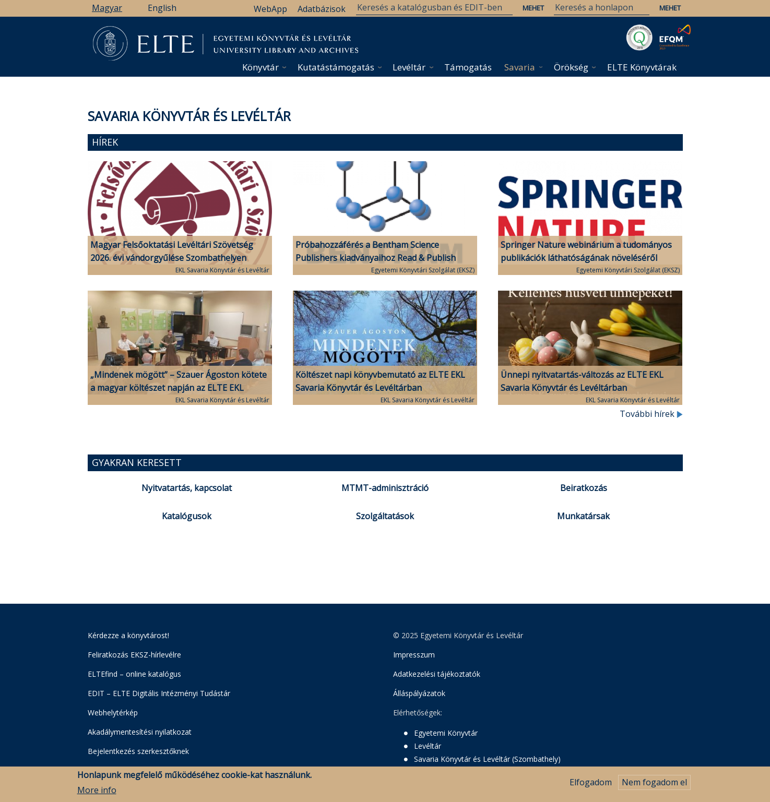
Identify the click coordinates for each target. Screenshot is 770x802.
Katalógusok (186, 516)
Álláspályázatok (419, 693)
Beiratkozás (583, 488)
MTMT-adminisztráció (385, 488)
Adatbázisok (322, 9)
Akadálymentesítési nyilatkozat (140, 732)
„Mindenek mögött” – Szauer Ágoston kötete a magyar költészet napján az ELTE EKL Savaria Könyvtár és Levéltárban (178, 387)
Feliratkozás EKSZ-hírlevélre (134, 655)
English (162, 8)
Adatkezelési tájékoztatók (436, 674)
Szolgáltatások (385, 516)
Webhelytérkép (113, 712)
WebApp (270, 9)
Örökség (571, 67)
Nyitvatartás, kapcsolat (186, 488)
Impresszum (414, 655)
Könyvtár (260, 67)
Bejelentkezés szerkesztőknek (138, 751)
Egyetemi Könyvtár (446, 733)
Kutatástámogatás (336, 67)
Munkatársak (583, 516)
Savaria (519, 67)
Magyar (107, 8)
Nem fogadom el (654, 782)
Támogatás (468, 67)
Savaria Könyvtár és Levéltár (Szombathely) (487, 759)
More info (96, 790)
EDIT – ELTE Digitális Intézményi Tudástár (159, 693)
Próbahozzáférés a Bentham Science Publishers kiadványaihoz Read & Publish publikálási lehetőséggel (375, 258)
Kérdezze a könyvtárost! (128, 635)
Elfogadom (591, 782)
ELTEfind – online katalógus (134, 674)
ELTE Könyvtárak (642, 67)
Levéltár (409, 67)
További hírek (651, 414)
